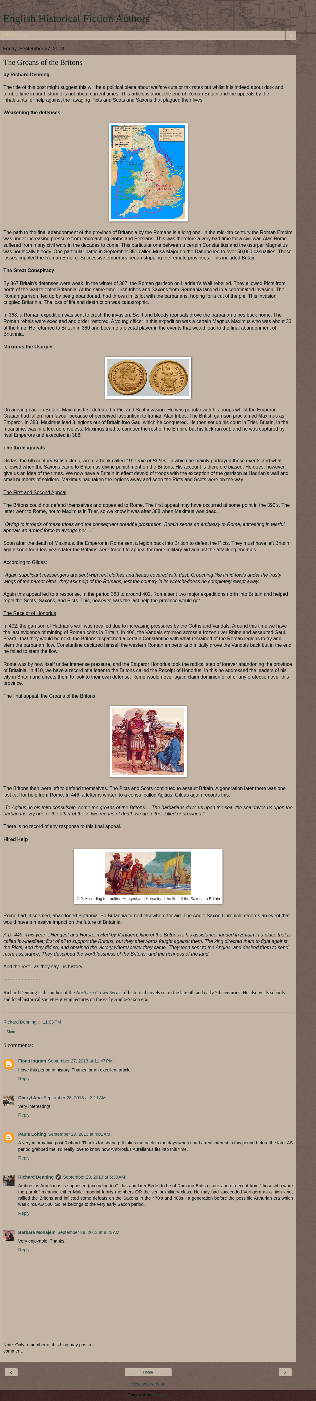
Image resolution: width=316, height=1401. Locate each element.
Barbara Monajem (37, 1232)
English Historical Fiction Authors (76, 18)
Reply (24, 1078)
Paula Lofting (32, 1134)
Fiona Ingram (32, 1060)
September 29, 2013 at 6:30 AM (94, 1177)
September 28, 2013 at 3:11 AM (75, 1097)
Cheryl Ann (30, 1097)
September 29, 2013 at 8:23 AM (88, 1232)
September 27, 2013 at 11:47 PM (80, 1060)
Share (11, 1032)
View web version (148, 1384)
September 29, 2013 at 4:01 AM (79, 1134)
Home (148, 1372)
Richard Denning (36, 1177)
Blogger (160, 1394)
